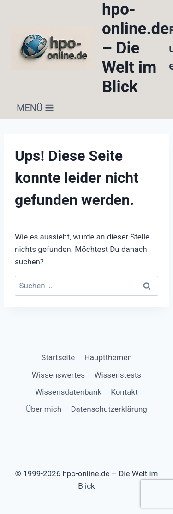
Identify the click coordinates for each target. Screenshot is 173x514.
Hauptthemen (108, 357)
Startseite (58, 357)
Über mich (43, 409)
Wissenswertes (58, 375)
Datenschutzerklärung (109, 409)
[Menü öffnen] (35, 108)
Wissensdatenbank (68, 392)
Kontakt (124, 392)
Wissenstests (118, 375)
